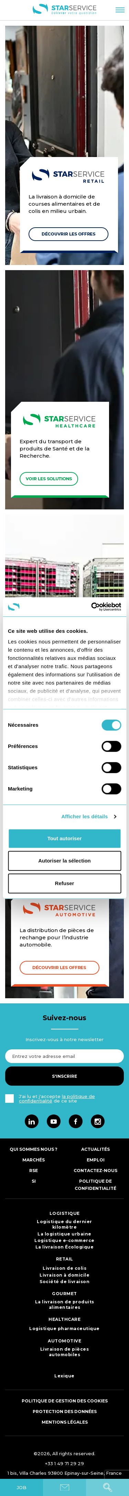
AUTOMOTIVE (64, 1340)
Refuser (64, 883)
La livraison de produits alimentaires (64, 1304)
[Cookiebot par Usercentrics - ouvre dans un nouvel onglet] (92, 606)
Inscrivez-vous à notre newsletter (64, 1039)
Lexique (64, 1375)
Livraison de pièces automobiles (64, 1352)
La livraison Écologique (64, 1247)
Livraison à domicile (64, 1275)
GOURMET (64, 1293)
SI (34, 1181)
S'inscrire (64, 1076)
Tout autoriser (64, 838)
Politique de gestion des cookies (65, 1400)
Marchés (33, 1159)
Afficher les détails (84, 816)
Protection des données (65, 1411)
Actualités (95, 1149)
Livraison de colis (64, 1268)
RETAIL (64, 1259)
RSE (33, 1170)
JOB (21, 1487)
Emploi (96, 1159)
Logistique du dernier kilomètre (64, 1224)
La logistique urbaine (64, 1233)
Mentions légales (65, 1422)
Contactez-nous (95, 1170)
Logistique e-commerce (64, 1240)
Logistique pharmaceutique (64, 1328)
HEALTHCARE (64, 1319)
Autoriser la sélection (64, 861)
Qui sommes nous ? (33, 1149)
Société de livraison (64, 1281)
